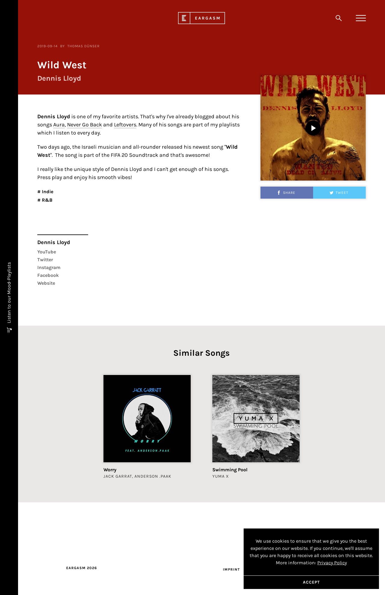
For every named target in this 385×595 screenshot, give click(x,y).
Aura (59, 161)
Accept (311, 582)
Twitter (45, 296)
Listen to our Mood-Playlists (9, 293)
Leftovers (125, 161)
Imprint (231, 569)
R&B (46, 236)
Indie (47, 228)
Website (46, 319)
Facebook (48, 312)
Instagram (48, 304)
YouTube (46, 288)
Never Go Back (84, 161)
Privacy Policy (332, 563)
